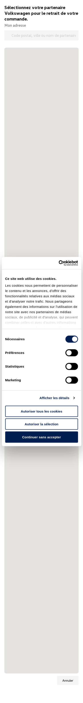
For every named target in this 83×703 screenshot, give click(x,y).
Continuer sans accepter (41, 437)
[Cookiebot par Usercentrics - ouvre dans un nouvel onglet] (59, 263)
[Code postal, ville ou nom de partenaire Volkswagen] (41, 35)
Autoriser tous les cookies (41, 411)
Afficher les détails (54, 398)
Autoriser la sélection (41, 424)
